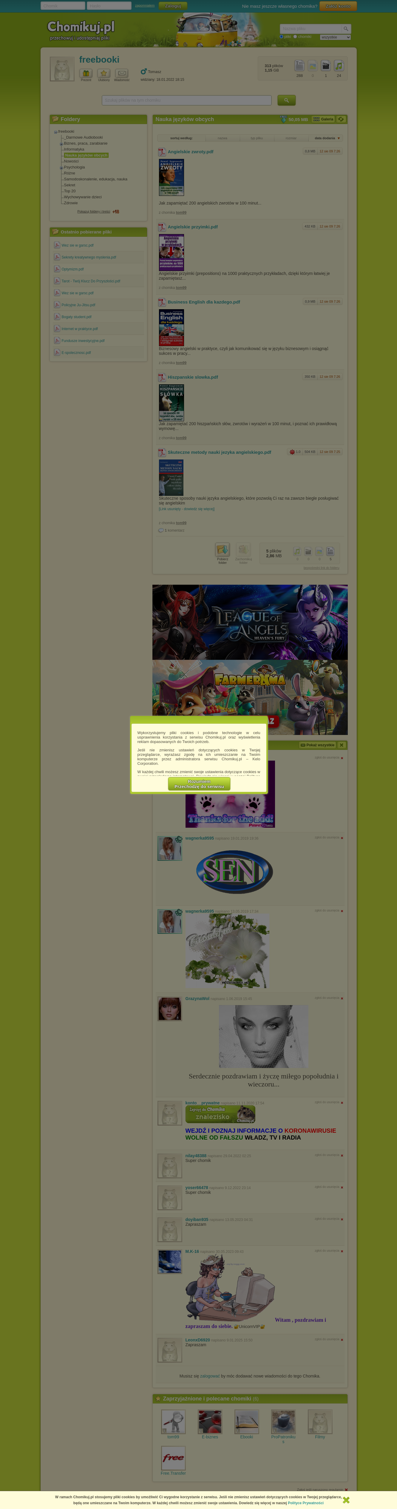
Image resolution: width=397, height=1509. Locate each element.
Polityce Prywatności (306, 1503)
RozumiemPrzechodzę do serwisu (199, 784)
